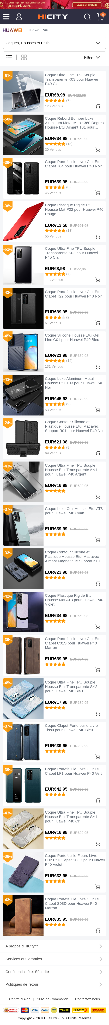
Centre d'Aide (20, 999)
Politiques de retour (21, 984)
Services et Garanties (23, 959)
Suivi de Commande (53, 999)
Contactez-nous (87, 999)
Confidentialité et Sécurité (27, 972)
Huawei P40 (38, 30)
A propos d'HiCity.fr (21, 946)
